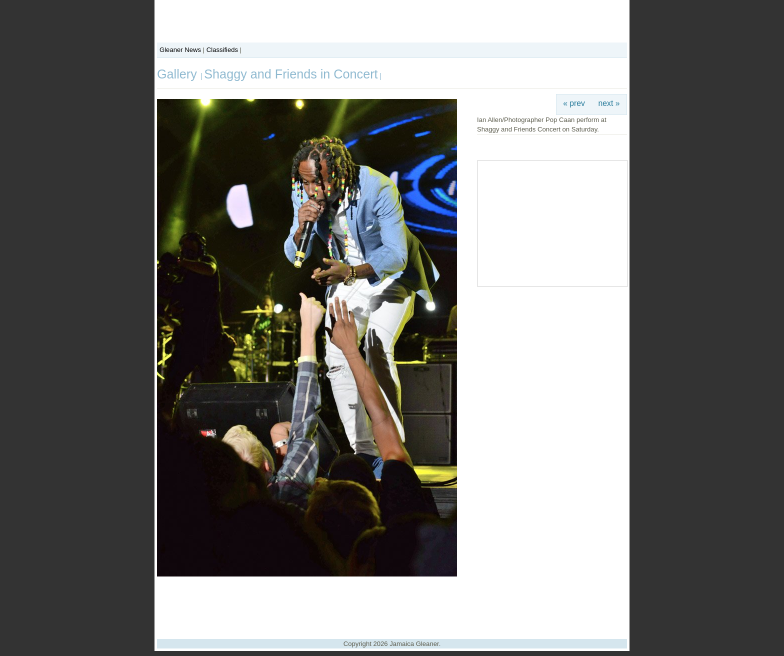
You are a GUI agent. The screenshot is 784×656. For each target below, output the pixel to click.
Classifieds (222, 50)
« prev (574, 103)
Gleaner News (180, 50)
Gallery (178, 74)
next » (609, 103)
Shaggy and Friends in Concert (291, 74)
